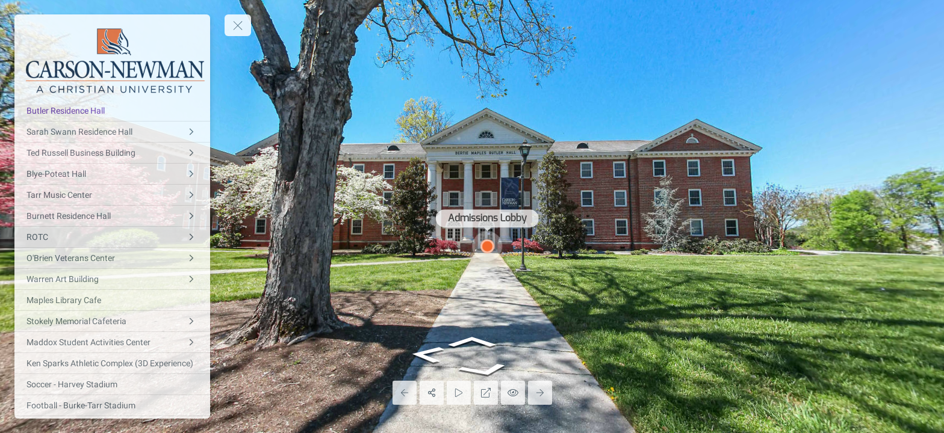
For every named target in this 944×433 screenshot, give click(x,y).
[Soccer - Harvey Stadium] (112, 384)
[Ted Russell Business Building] (112, 153)
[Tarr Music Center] (112, 195)
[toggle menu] (238, 25)
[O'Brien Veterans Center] (112, 258)
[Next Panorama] (540, 393)
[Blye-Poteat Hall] (112, 174)
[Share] (432, 393)
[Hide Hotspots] (513, 393)
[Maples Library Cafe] (112, 300)
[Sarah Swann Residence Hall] (112, 131)
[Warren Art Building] (112, 279)
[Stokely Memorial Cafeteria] (112, 321)
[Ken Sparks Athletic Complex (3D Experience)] (112, 363)
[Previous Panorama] (405, 393)
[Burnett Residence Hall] (112, 216)
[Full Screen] (486, 393)
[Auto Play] (459, 393)
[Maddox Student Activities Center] (112, 342)
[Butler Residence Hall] (112, 110)
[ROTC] (112, 237)
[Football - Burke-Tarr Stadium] (112, 405)
